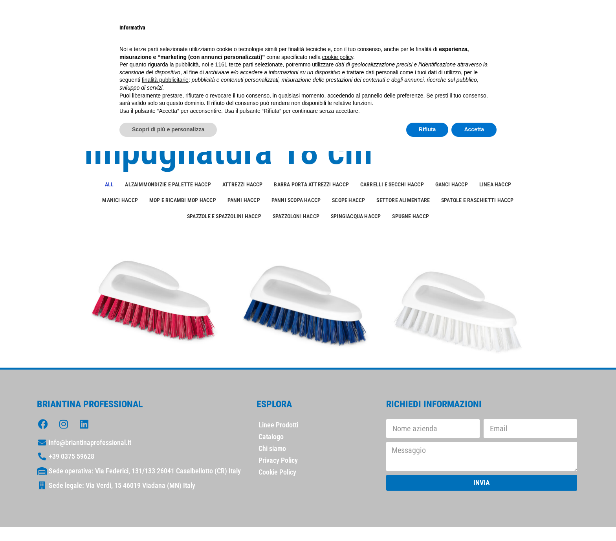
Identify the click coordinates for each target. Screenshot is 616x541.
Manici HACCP (120, 200)
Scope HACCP (348, 200)
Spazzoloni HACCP (296, 216)
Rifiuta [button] (427, 129)
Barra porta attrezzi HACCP (311, 184)
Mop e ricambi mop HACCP (182, 200)
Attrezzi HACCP (242, 184)
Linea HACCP (495, 184)
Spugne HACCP (410, 216)
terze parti (241, 64)
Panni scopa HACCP (296, 200)
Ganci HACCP (451, 184)
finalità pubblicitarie (165, 80)
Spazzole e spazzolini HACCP (224, 216)
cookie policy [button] (337, 57)
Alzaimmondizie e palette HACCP (168, 184)
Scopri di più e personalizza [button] (168, 129)
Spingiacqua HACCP (356, 216)
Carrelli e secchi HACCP (392, 184)
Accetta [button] (474, 129)
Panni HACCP (243, 200)
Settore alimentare (403, 200)
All (109, 184)
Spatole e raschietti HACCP (477, 200)
